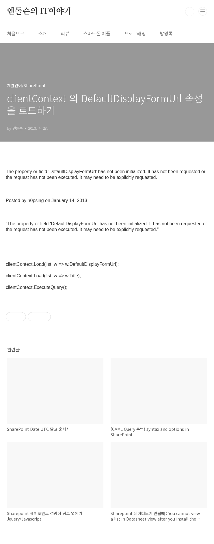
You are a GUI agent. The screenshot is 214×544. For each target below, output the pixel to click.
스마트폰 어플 (96, 33)
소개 (42, 33)
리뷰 (65, 33)
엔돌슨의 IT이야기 (39, 12)
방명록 (166, 33)
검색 (189, 11)
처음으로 (15, 33)
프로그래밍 (135, 33)
